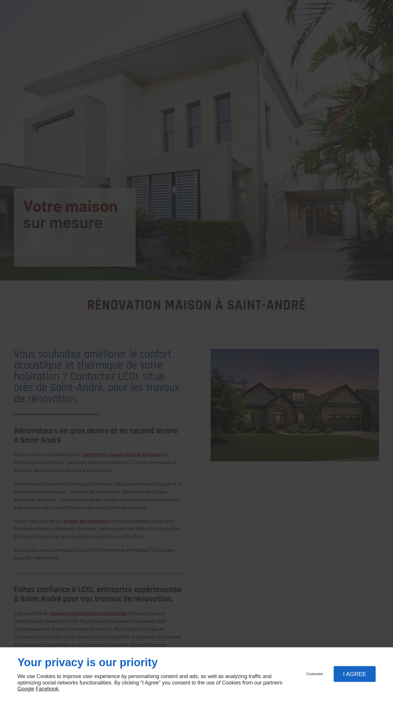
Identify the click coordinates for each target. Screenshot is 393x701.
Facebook (47, 689)
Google (25, 689)
